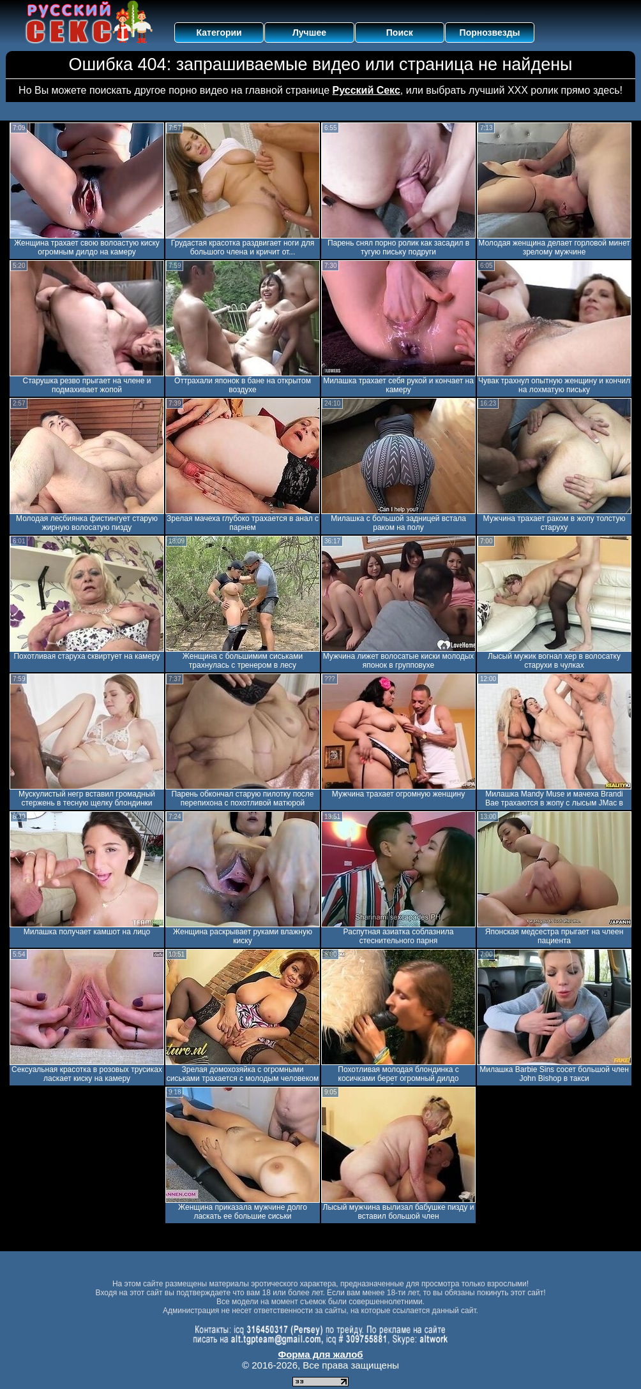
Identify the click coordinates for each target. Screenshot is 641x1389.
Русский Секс (366, 90)
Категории (219, 32)
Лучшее (309, 32)
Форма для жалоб (320, 1354)
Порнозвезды (490, 32)
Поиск (399, 32)
